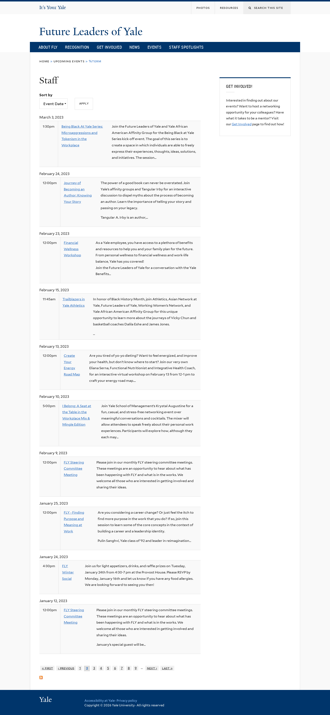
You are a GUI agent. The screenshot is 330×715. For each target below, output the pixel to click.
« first (47, 668)
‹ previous (66, 668)
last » (167, 668)
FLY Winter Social (68, 572)
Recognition (77, 47)
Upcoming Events (69, 61)
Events (154, 47)
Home (44, 61)
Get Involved (109, 47)
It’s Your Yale (52, 7)
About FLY (48, 47)
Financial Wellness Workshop (72, 249)
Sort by (45, 95)
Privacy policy (127, 701)
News (134, 47)
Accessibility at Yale (99, 701)
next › (152, 668)
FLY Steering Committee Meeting (74, 468)
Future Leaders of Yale (92, 32)
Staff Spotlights (186, 47)
